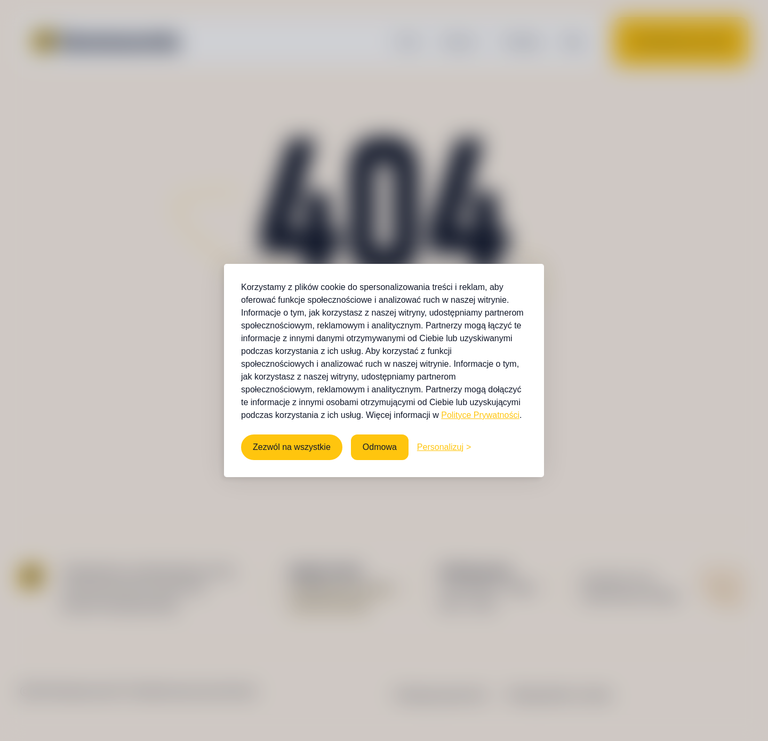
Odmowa (380, 447)
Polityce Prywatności (480, 415)
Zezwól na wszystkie (292, 447)
